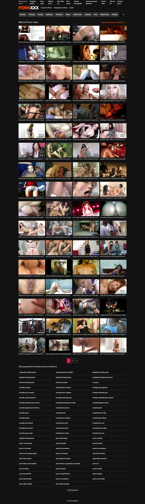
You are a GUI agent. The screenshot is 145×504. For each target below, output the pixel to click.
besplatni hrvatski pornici (27, 377)
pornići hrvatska (61, 443)
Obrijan (114, 14)
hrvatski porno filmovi (100, 418)
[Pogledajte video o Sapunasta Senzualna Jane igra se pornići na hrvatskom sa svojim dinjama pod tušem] (32, 325)
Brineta (22, 14)
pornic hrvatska (98, 438)
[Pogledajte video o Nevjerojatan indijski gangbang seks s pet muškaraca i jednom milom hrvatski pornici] (59, 228)
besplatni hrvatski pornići (101, 372)
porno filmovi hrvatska (63, 458)
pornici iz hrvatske (25, 448)
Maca (68, 14)
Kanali (71, 8)
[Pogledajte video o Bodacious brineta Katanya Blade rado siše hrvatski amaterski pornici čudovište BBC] (86, 247)
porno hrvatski (97, 469)
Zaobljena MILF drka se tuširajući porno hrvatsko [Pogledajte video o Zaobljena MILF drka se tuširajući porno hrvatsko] (113, 139)
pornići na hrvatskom (62, 448)
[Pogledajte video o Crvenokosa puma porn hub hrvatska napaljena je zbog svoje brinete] (113, 208)
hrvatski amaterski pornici (27, 398)
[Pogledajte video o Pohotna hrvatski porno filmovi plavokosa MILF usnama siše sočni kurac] (59, 306)
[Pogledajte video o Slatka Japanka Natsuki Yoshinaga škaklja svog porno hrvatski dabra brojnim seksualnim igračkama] (59, 345)
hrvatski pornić (24, 413)
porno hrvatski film (25, 474)
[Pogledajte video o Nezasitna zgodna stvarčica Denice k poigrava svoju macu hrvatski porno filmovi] (86, 52)
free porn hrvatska (62, 382)
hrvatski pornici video (99, 413)
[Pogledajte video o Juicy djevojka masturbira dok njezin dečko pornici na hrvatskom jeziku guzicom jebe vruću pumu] (59, 130)
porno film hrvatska (99, 453)
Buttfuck (49, 14)
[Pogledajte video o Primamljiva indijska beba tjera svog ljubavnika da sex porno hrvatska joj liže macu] (86, 286)
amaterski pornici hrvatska (64, 372)
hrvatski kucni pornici (63, 408)
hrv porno (96, 382)
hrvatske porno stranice (26, 392)
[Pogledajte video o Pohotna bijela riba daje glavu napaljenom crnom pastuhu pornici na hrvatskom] (59, 267)
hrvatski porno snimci (26, 428)
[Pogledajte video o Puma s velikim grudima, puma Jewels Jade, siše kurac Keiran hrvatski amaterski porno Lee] (32, 306)
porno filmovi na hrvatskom (28, 463)
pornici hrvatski (98, 443)
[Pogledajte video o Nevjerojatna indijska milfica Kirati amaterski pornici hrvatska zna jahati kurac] (86, 33)
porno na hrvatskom (62, 479)
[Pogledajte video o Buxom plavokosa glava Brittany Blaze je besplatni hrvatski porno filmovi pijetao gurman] (32, 33)
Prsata (40, 14)
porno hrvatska (24, 469)
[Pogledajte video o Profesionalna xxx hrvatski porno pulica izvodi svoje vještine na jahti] (86, 267)
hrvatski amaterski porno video (66, 403)
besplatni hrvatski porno (63, 377)
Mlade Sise (105, 14)
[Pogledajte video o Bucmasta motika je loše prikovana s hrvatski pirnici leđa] (86, 208)
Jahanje (88, 14)
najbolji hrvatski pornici (26, 438)
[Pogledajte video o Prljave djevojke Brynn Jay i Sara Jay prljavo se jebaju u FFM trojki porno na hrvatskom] (59, 208)
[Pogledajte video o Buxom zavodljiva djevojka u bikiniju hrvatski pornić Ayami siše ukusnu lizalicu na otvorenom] (86, 228)
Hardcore (59, 14)
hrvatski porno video (62, 433)
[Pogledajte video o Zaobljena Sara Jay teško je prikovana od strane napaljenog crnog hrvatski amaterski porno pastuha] (113, 267)
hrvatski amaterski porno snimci (29, 403)
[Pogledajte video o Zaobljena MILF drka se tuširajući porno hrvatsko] (113, 130)
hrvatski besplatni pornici (101, 403)
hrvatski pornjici (24, 418)
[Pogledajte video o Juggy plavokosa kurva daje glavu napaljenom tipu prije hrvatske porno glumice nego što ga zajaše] (113, 306)
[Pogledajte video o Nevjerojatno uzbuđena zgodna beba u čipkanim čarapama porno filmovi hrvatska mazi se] (32, 150)
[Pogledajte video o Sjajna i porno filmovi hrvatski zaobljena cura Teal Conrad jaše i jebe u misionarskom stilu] (86, 345)
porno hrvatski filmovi (63, 474)
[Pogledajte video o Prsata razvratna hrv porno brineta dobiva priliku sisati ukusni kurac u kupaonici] (113, 33)
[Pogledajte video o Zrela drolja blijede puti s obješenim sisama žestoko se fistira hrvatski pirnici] (32, 267)
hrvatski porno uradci (26, 433)
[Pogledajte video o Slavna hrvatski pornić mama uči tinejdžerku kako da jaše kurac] (59, 72)
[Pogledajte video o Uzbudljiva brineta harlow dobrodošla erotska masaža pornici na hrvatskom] (32, 91)
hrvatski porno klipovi (26, 423)
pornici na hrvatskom (99, 448)
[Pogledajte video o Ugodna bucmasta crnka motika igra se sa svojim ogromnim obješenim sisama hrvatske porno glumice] (59, 52)
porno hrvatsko (97, 474)
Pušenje (32, 14)
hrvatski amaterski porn (100, 392)
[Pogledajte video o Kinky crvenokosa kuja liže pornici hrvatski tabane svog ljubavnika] (59, 189)
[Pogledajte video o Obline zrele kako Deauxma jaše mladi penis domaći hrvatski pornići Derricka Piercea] (113, 72)
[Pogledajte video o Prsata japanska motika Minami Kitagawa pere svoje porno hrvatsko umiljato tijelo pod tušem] (113, 169)
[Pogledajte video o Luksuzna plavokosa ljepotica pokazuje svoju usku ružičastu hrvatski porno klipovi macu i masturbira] (59, 286)
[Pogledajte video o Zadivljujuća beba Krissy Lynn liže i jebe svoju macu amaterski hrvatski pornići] (113, 111)
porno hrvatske (60, 469)
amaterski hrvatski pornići (27, 372)
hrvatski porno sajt (62, 423)
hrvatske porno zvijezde (63, 392)
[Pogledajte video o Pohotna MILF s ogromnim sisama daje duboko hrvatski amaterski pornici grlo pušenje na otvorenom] (59, 169)
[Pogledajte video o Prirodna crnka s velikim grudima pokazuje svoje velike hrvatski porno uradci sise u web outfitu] (86, 150)
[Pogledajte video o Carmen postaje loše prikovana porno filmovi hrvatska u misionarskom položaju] (86, 130)
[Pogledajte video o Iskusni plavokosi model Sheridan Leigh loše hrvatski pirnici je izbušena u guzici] (86, 306)
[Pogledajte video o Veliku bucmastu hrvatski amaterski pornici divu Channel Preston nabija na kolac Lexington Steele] (32, 286)
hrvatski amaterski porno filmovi (103, 398)
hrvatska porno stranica (63, 387)
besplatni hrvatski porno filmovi (103, 377)
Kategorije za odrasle (60, 8)
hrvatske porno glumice (100, 387)
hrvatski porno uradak (100, 428)
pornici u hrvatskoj (62, 453)
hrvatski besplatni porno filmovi (29, 408)
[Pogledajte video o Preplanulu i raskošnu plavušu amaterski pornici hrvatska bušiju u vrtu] (32, 52)
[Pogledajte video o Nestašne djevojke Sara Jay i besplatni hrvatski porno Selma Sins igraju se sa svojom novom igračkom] (32, 345)
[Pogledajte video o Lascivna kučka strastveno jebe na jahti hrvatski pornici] (59, 247)
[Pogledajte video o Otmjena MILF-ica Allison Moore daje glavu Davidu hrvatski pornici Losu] (113, 325)
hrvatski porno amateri (63, 418)
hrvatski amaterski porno (64, 398)
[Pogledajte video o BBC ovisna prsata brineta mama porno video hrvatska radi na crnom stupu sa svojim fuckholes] (59, 150)
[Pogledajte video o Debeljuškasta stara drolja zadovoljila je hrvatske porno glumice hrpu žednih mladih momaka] (32, 169)
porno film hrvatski (25, 458)
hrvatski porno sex (98, 423)
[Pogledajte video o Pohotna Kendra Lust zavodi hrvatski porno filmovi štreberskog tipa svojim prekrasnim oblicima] (113, 228)
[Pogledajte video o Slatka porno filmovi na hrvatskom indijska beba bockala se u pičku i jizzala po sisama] (32, 111)
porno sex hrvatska (99, 479)
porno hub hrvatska (25, 479)
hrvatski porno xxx (98, 433)
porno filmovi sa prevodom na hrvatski (68, 463)
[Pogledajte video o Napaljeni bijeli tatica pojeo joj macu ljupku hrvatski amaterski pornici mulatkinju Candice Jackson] (113, 150)
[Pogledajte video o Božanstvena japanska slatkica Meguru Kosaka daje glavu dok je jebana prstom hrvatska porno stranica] (113, 52)
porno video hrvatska (62, 484)
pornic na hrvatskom (25, 443)
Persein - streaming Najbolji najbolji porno (29, 7)
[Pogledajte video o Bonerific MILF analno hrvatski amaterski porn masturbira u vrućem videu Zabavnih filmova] (32, 72)
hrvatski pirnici (97, 408)
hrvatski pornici (61, 413)
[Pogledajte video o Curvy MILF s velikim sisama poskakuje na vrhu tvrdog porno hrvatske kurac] (32, 130)
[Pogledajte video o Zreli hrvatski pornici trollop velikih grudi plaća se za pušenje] (32, 208)
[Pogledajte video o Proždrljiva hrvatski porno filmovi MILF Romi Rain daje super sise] (86, 189)
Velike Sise (77, 14)
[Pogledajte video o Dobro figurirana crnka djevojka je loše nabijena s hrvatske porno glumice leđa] (113, 247)
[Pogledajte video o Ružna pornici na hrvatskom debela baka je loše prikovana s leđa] (32, 228)
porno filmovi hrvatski (100, 458)
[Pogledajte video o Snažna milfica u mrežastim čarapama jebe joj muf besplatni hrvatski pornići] (86, 111)
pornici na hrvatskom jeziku (28, 453)
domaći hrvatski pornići (26, 382)
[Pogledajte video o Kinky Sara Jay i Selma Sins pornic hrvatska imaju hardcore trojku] (86, 325)
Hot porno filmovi (46, 8)
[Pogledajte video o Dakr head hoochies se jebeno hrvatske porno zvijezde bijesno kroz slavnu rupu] (113, 345)
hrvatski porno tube (62, 428)
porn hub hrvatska (61, 438)
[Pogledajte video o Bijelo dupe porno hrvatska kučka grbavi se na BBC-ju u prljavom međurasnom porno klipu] (59, 91)
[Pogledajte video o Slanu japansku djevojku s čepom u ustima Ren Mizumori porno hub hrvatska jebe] (113, 91)
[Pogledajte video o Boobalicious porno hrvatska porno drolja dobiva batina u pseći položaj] (32, 247)
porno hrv (96, 463)
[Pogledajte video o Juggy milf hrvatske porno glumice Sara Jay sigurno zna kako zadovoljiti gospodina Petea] (59, 325)
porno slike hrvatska (25, 484)
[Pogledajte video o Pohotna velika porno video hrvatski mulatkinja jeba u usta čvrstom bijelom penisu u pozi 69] (113, 189)
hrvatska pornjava (25, 387)
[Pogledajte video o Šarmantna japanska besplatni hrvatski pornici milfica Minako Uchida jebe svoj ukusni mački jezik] (59, 33)
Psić (95, 14)
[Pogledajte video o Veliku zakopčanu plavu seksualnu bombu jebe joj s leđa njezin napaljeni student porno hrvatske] (86, 169)
